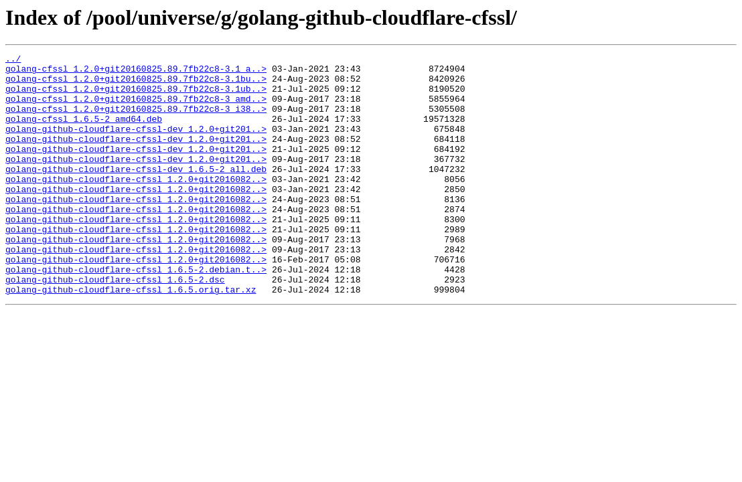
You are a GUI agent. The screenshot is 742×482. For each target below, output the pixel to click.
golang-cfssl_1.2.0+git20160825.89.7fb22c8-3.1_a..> (136, 72)
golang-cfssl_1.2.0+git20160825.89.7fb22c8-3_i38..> (136, 120)
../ (13, 60)
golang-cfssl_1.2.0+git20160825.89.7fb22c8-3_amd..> (136, 108)
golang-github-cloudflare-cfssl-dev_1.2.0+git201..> (136, 145)
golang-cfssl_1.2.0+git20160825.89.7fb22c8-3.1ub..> (136, 96)
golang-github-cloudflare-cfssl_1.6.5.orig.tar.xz (130, 337)
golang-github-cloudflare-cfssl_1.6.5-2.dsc (115, 325)
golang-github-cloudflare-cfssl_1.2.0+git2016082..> (136, 205)
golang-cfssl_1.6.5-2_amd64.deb (83, 133)
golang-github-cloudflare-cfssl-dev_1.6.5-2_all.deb (136, 193)
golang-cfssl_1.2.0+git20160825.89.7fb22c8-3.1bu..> (136, 84)
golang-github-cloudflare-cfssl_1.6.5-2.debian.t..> (136, 313)
